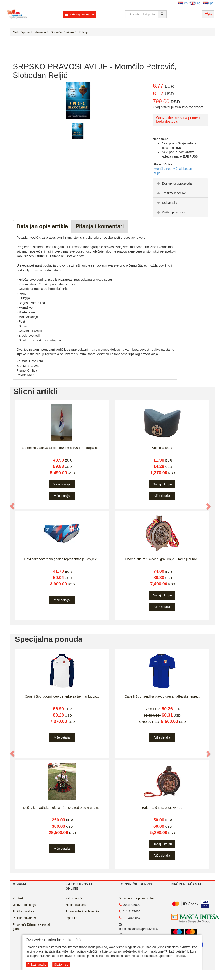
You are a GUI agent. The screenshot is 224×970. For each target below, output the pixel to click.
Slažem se (61, 964)
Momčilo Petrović (166, 168)
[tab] (180, 183)
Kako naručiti (74, 898)
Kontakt (18, 898)
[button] (13, 506)
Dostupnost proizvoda (174, 183)
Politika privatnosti (25, 918)
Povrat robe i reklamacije (82, 911)
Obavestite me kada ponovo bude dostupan (178, 120)
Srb (183, 3)
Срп (208, 3)
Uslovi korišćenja (24, 905)
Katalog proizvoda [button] (79, 14)
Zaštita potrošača (170, 212)
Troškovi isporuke (171, 193)
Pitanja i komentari (99, 226)
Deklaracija (166, 202)
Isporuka (71, 918)
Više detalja (62, 496)
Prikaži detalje (36, 964)
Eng (195, 3)
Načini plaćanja (76, 905)
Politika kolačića (24, 911)
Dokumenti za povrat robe (136, 898)
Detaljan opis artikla (42, 226)
